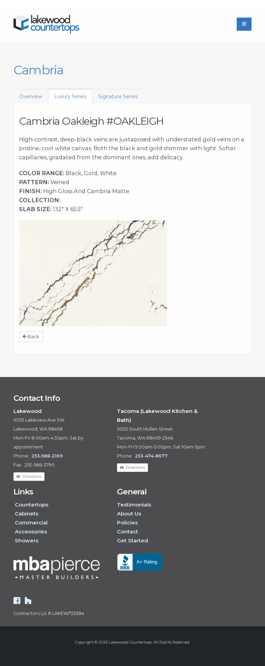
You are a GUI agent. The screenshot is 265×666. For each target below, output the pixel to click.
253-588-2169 (47, 456)
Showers (26, 540)
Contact (127, 531)
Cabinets (26, 513)
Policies (127, 522)
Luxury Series (70, 99)
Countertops (31, 504)
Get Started (132, 540)
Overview (30, 99)
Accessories (31, 531)
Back (31, 339)
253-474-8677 (151, 456)
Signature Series (118, 99)
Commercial (31, 522)
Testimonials (134, 504)
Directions (29, 476)
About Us (129, 513)
